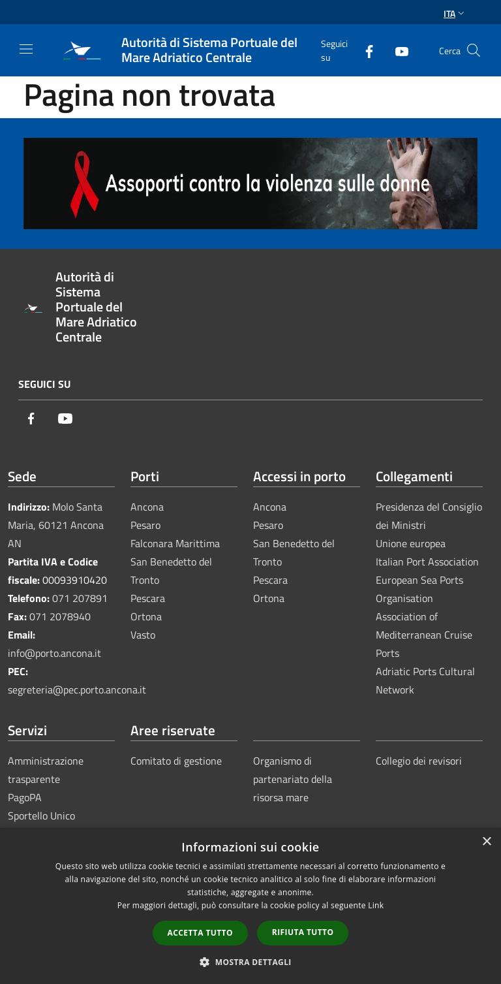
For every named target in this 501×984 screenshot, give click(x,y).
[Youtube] (397, 50)
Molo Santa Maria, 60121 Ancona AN (56, 525)
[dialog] (250, 906)
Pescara (147, 598)
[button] (250, 961)
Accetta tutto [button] (200, 932)
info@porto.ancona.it (54, 653)
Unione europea (411, 543)
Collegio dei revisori (419, 761)
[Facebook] (364, 50)
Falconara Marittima (175, 543)
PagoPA (25, 797)
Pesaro (145, 525)
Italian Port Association (427, 561)
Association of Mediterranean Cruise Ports (424, 635)
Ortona (146, 616)
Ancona (147, 507)
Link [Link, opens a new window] (376, 905)
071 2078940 (60, 616)
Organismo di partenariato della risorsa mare (292, 779)
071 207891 (80, 598)
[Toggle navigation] (26, 49)
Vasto (142, 635)
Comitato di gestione (176, 761)
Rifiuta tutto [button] (303, 932)
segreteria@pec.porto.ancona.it (77, 689)
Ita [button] (455, 13)
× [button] (486, 842)
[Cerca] (473, 50)
